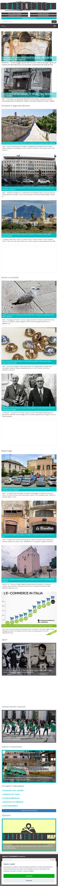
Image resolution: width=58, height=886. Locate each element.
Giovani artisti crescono (14, 706)
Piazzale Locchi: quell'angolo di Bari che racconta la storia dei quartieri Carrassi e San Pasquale (26, 489)
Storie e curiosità (10, 277)
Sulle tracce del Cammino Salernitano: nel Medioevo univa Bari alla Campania (28, 143)
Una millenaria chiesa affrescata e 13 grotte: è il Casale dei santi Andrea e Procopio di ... (27, 59)
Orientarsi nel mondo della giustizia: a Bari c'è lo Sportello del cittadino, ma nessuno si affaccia (27, 188)
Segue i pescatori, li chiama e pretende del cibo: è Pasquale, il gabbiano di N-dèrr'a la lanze (28, 315)
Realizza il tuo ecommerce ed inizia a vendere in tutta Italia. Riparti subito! (27, 626)
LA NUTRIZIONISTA (10, 806)
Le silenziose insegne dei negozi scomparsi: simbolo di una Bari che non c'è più (28, 535)
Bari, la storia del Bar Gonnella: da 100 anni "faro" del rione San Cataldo (27, 95)
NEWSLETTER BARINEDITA (13, 856)
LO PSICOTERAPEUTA (10, 798)
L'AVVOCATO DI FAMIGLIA (12, 802)
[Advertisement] (29, 259)
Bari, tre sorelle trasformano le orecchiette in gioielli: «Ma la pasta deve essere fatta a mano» (26, 362)
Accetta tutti (29, 876)
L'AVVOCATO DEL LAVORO (13, 791)
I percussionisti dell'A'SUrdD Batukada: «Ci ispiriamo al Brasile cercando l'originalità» (27, 738)
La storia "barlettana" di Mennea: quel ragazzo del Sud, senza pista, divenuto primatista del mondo (27, 671)
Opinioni (6, 815)
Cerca (54, 21)
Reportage (6, 450)
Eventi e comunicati (12, 746)
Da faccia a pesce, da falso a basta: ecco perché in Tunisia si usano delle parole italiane (26, 235)
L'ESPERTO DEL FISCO (11, 794)
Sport (4, 639)
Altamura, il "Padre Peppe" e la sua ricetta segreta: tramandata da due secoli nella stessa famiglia (28, 408)
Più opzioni (29, 880)
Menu (3, 26)
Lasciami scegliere (28, 871)
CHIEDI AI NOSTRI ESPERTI (29, 810)
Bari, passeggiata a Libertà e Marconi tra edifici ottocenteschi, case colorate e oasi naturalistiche (28, 778)
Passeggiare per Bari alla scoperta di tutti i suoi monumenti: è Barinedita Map (28, 847)
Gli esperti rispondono (13, 785)
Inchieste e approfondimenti (15, 105)
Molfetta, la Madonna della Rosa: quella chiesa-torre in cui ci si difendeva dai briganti (28, 580)
